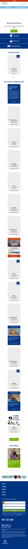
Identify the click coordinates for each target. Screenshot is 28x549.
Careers (4, 492)
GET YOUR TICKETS (14, 343)
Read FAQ (14, 101)
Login (26, 7)
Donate (3, 483)
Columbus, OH (14, 7)
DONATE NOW (14, 256)
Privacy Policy (19, 514)
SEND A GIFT (14, 409)
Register (14, 31)
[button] (21, 4)
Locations (4, 486)
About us (4, 489)
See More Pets (14, 439)
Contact (3, 494)
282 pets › (3, 7)
